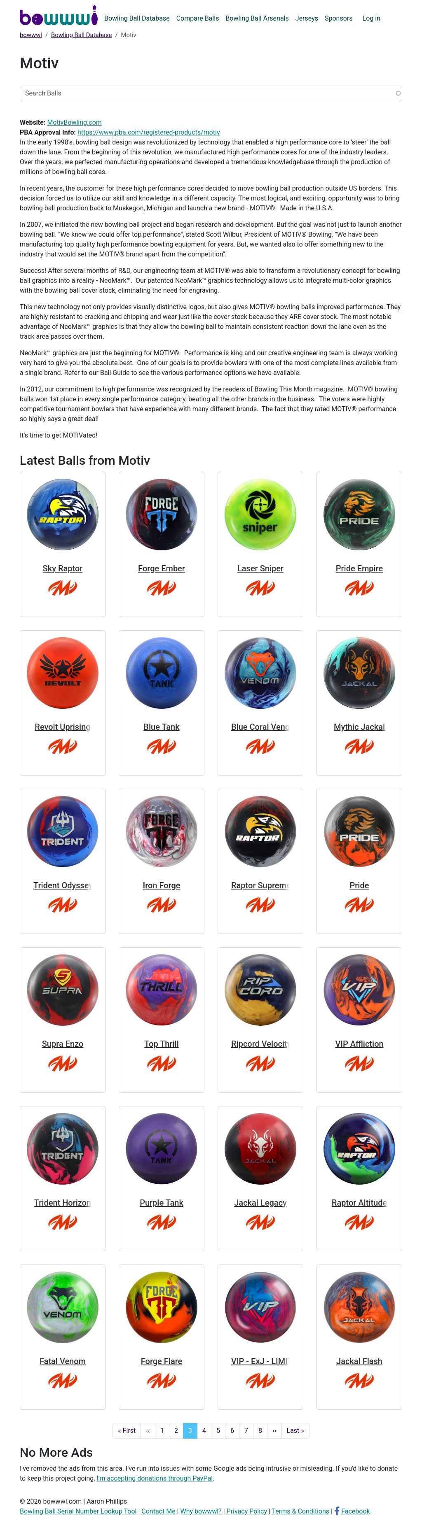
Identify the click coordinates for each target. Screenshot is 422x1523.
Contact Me (158, 1511)
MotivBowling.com (74, 122)
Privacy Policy (247, 1511)
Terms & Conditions (301, 1511)
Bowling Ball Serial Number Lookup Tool (78, 1511)
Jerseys (306, 18)
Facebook (355, 1511)
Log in (371, 18)
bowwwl (31, 35)
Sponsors (339, 18)
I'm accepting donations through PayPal (154, 1478)
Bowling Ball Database (137, 18)
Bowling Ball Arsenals (256, 18)
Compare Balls (197, 18)
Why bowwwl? (200, 1511)
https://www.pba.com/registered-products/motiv (148, 132)
